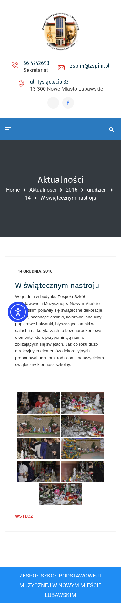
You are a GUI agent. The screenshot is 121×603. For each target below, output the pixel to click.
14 (28, 198)
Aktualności (42, 190)
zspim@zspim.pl (89, 66)
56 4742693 (36, 63)
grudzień (97, 190)
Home (13, 190)
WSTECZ (24, 516)
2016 (71, 190)
